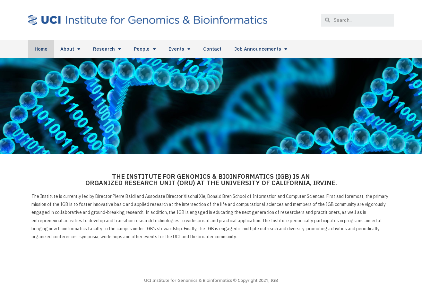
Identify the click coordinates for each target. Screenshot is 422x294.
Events (179, 49)
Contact (212, 49)
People (145, 49)
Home (41, 49)
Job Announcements (260, 49)
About (70, 49)
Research (107, 49)
